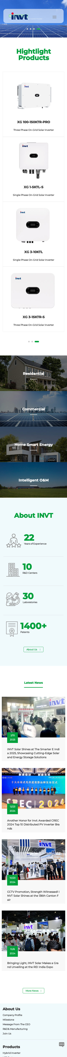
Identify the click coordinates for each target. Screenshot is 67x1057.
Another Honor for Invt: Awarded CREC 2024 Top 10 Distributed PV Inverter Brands (33, 824)
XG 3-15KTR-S (33, 317)
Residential (33, 375)
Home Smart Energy (33, 447)
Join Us (7, 1033)
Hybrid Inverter (11, 1052)
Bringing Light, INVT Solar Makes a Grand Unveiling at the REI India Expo (32, 965)
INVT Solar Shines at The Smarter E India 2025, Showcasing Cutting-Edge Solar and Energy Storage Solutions (33, 753)
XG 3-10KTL (33, 252)
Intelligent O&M (34, 482)
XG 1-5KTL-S (33, 187)
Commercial (33, 411)
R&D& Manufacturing (15, 1028)
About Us (33, 649)
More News (33, 990)
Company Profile (12, 1015)
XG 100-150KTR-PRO (33, 122)
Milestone (8, 1019)
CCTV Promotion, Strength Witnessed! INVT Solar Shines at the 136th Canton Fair (33, 895)
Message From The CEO (16, 1024)
